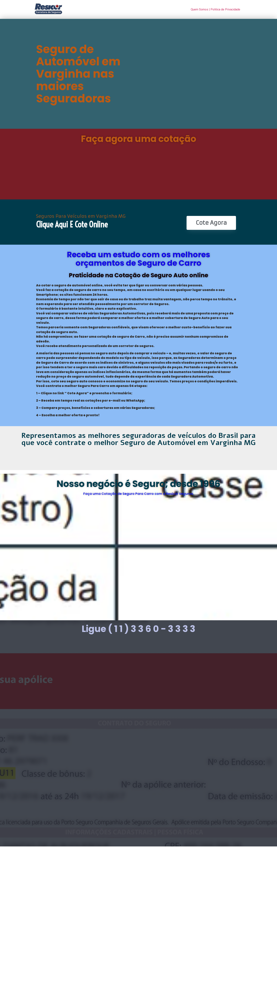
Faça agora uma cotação (138, 139)
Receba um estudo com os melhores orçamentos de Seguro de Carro (138, 258)
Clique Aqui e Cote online (72, 224)
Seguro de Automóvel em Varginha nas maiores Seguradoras (78, 73)
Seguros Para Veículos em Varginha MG (81, 216)
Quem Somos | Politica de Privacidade (215, 9)
